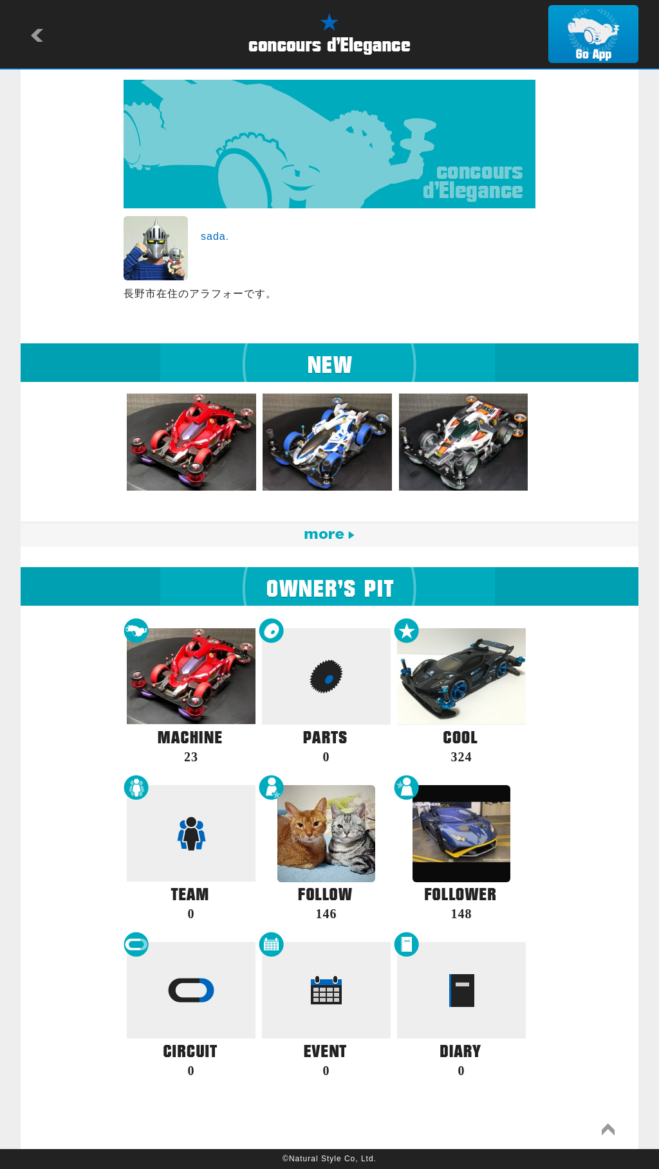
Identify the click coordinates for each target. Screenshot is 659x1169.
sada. (215, 236)
